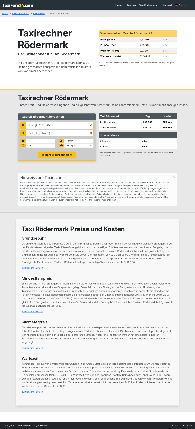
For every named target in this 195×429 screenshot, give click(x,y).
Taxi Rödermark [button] (148, 5)
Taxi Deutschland (20, 13)
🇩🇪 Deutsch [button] (182, 5)
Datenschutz (175, 425)
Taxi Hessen (39, 13)
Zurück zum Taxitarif (32, 267)
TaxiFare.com (17, 5)
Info (165, 39)
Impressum (187, 425)
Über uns (131, 5)
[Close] (173, 177)
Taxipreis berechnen (57, 155)
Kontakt (167, 5)
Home (118, 5)
